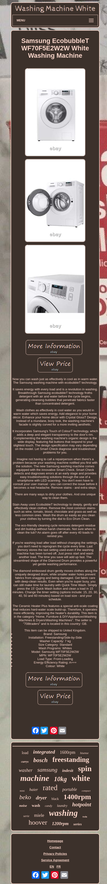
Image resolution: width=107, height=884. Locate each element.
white (81, 778)
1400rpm (77, 797)
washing (63, 813)
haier (33, 789)
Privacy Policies (55, 853)
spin (85, 768)
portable (69, 789)
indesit (67, 770)
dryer (41, 798)
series (77, 824)
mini (22, 790)
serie (26, 816)
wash (36, 805)
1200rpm (60, 823)
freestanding (70, 759)
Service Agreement (55, 860)
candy (48, 806)
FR (59, 866)
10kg (60, 779)
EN (52, 866)
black (55, 799)
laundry (62, 806)
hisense (84, 753)
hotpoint (81, 805)
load (25, 753)
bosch (40, 760)
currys (24, 761)
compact (86, 790)
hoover (38, 822)
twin (85, 816)
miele (39, 815)
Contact (55, 847)
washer (25, 770)
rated (50, 788)
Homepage (55, 841)
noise (23, 806)
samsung (47, 770)
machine (34, 778)
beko (25, 797)
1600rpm (67, 752)
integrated (44, 752)
